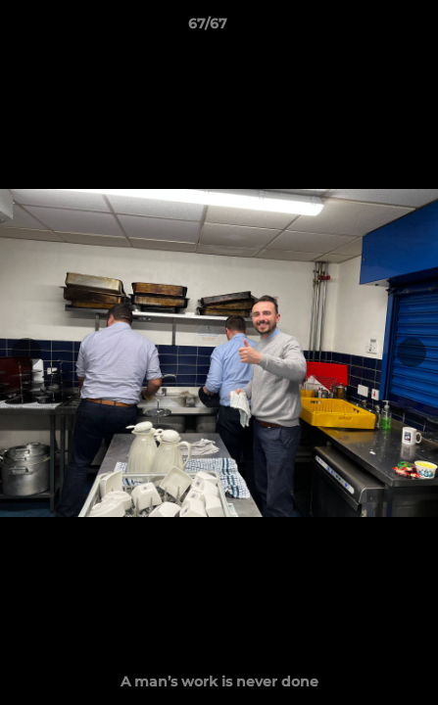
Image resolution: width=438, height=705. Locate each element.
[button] (367, 28)
